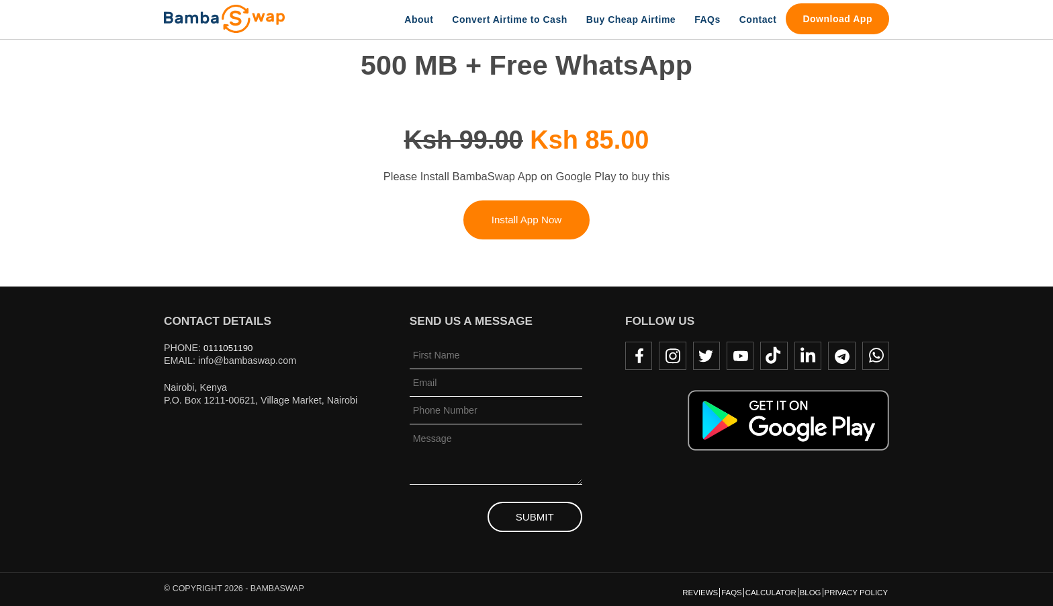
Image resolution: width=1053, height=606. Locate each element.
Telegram (840, 356)
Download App (837, 18)
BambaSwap (224, 19)
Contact (758, 19)
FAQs (707, 19)
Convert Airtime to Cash (509, 19)
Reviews (636, 590)
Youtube (735, 356)
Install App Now (527, 219)
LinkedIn (805, 356)
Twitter (700, 356)
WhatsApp (875, 356)
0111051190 (230, 347)
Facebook (630, 356)
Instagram (665, 356)
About (418, 19)
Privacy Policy (847, 590)
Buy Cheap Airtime (631, 19)
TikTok (770, 356)
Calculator (734, 590)
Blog (788, 590)
